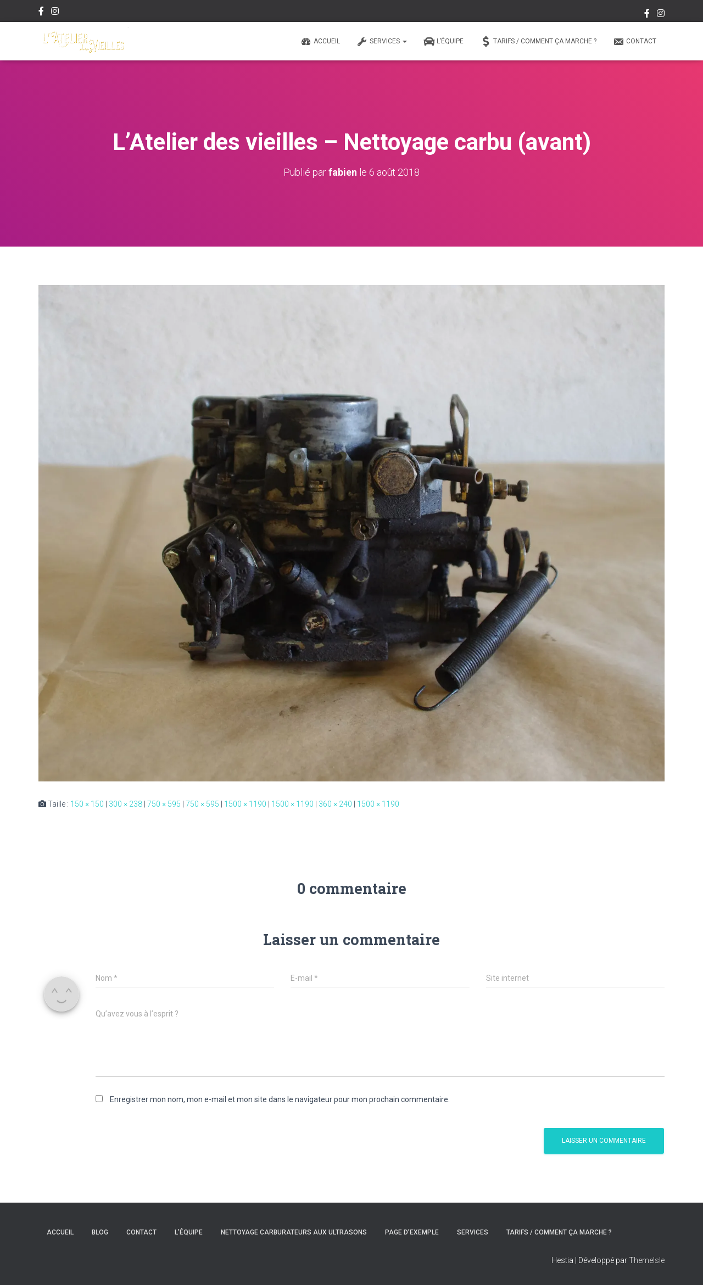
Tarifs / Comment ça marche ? (538, 41)
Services (381, 41)
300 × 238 (125, 803)
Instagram (55, 12)
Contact (634, 41)
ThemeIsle (647, 1260)
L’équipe (443, 41)
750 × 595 (164, 803)
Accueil (320, 41)
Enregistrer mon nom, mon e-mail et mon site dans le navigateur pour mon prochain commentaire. (280, 1098)
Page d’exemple (412, 1232)
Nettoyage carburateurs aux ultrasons (294, 1232)
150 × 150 (87, 803)
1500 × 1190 (245, 803)
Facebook (41, 12)
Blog (100, 1232)
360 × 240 (335, 803)
